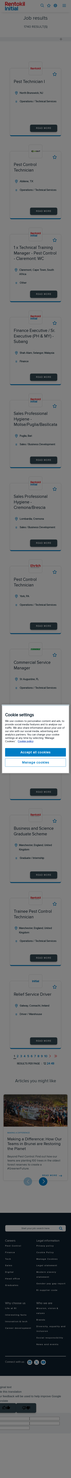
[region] (35, 739)
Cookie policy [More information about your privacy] (25, 741)
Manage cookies (35, 762)
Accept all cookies (35, 752)
